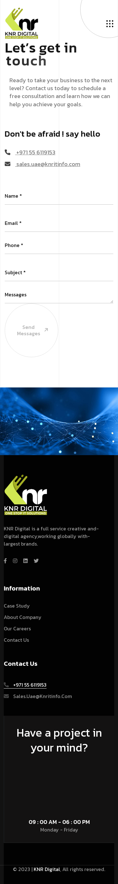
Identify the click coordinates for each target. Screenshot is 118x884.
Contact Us (16, 640)
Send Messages (27, 312)
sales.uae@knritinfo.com (42, 164)
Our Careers (17, 628)
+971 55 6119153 (30, 152)
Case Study (17, 605)
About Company (23, 617)
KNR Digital (47, 869)
